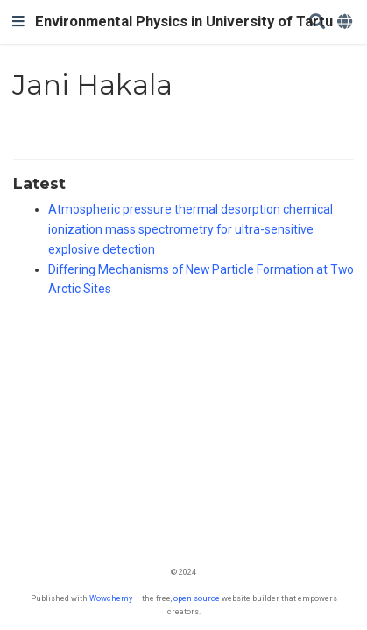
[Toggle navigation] (18, 21)
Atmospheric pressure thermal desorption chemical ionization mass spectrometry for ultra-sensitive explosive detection (190, 229)
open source (196, 598)
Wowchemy (110, 598)
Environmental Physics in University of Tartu (184, 21)
